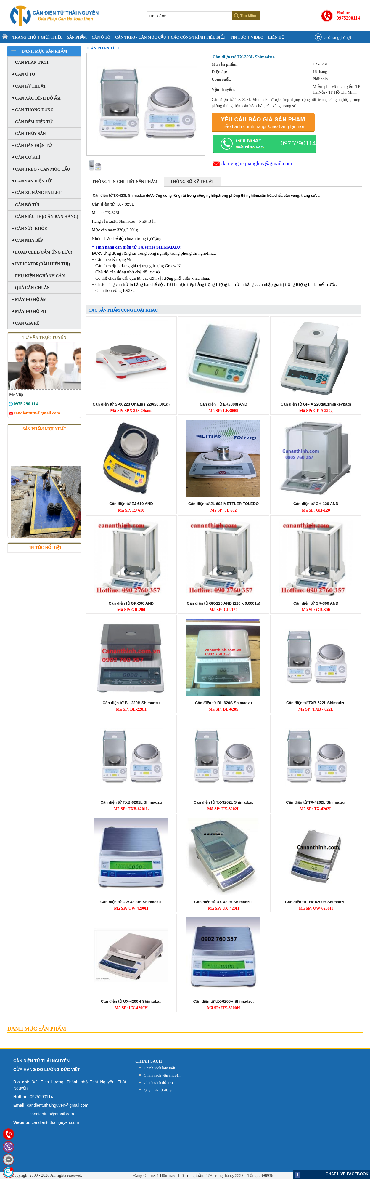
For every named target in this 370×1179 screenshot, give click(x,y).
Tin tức (238, 37)
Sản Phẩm (77, 37)
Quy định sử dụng (158, 1090)
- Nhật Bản (145, 221)
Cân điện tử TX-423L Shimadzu (118, 195)
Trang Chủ (24, 37)
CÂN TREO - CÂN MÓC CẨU (140, 37)
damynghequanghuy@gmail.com (256, 163)
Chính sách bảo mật (159, 1068)
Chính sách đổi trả (158, 1082)
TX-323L (112, 213)
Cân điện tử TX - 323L (113, 204)
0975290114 (348, 17)
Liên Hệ (276, 37)
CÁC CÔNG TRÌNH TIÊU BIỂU (198, 37)
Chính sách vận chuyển (162, 1075)
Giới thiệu (51, 37)
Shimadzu (127, 221)
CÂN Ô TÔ (100, 37)
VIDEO (257, 37)
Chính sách (148, 1061)
